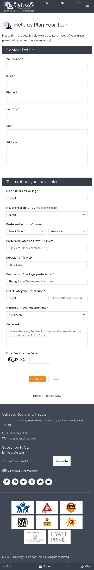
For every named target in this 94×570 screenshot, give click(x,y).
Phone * (11, 92)
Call (7, 566)
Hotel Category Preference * (25, 291)
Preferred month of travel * (25, 224)
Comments (13, 324)
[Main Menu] (88, 7)
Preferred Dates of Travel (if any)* (29, 241)
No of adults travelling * (22, 191)
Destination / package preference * (30, 274)
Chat (86, 566)
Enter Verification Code (21, 353)
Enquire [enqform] (46, 566)
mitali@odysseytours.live (21, 438)
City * (10, 126)
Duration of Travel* (19, 257)
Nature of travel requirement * (27, 308)
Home (37, 396)
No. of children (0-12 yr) (31, 208)
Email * (10, 76)
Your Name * (14, 59)
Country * (13, 109)
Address (11, 142)
